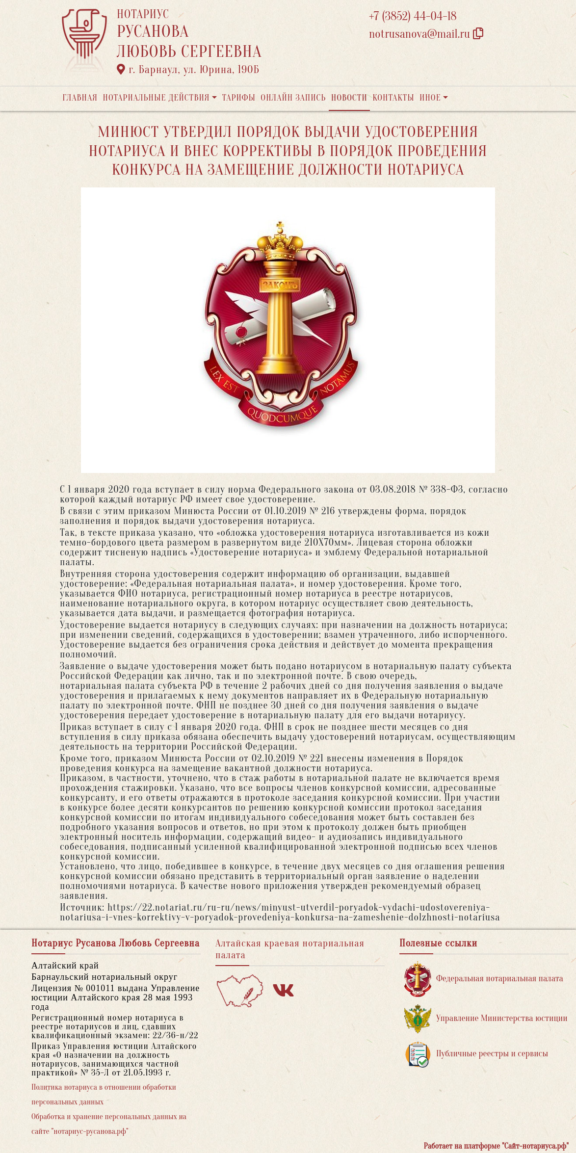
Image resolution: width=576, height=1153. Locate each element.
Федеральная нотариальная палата (483, 979)
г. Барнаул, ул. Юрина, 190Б (188, 69)
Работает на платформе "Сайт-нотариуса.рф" (496, 1146)
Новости (349, 98)
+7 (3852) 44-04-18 (413, 16)
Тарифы (239, 98)
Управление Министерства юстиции (486, 1018)
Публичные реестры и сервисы (476, 1054)
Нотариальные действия (156, 98)
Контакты (393, 98)
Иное (430, 98)
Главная (80, 98)
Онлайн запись (293, 98)
